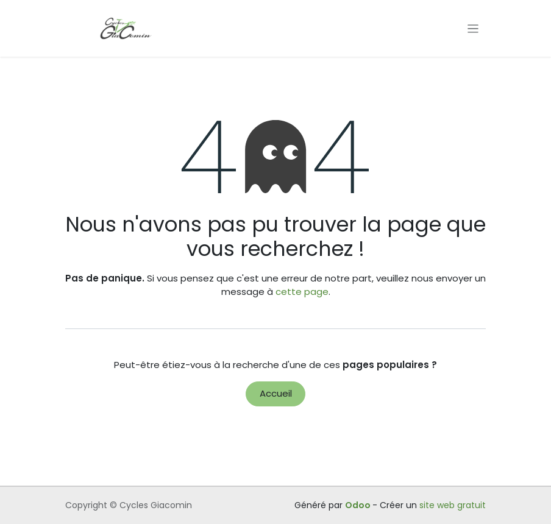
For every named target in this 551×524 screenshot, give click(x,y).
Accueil (276, 393)
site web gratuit (452, 505)
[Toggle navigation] (473, 28)
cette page (302, 291)
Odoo (358, 505)
